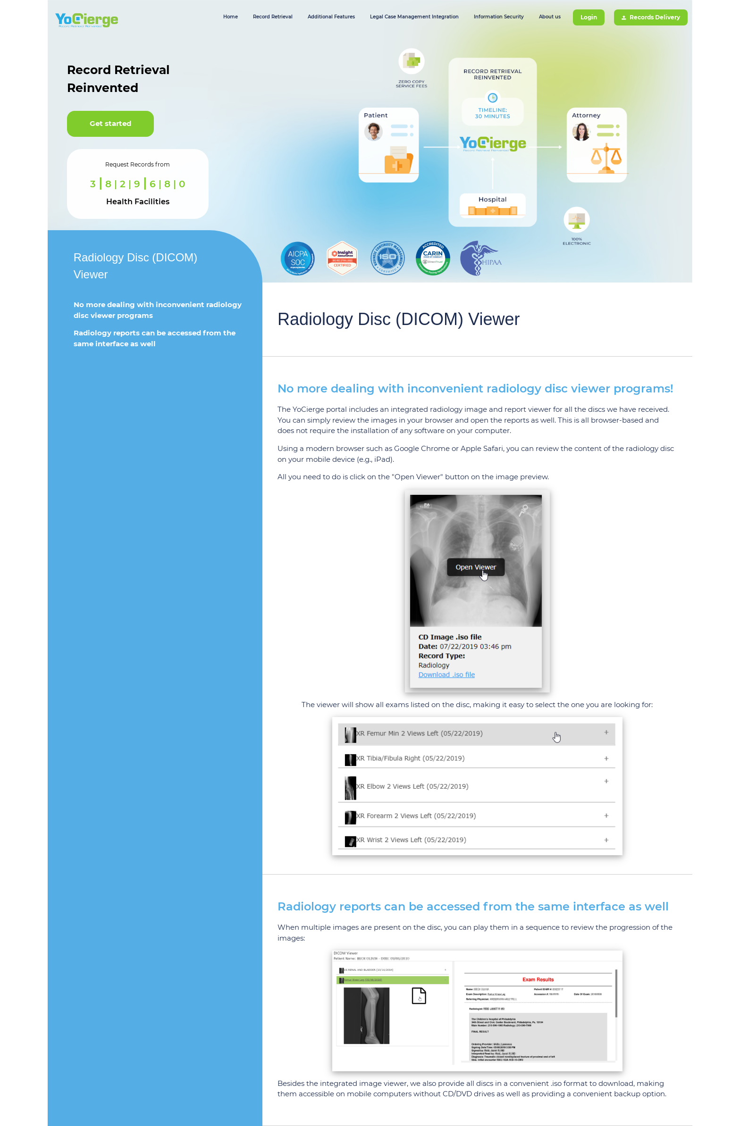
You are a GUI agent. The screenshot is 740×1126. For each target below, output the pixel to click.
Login (588, 17)
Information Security (499, 17)
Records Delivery (651, 17)
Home (230, 17)
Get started (110, 123)
